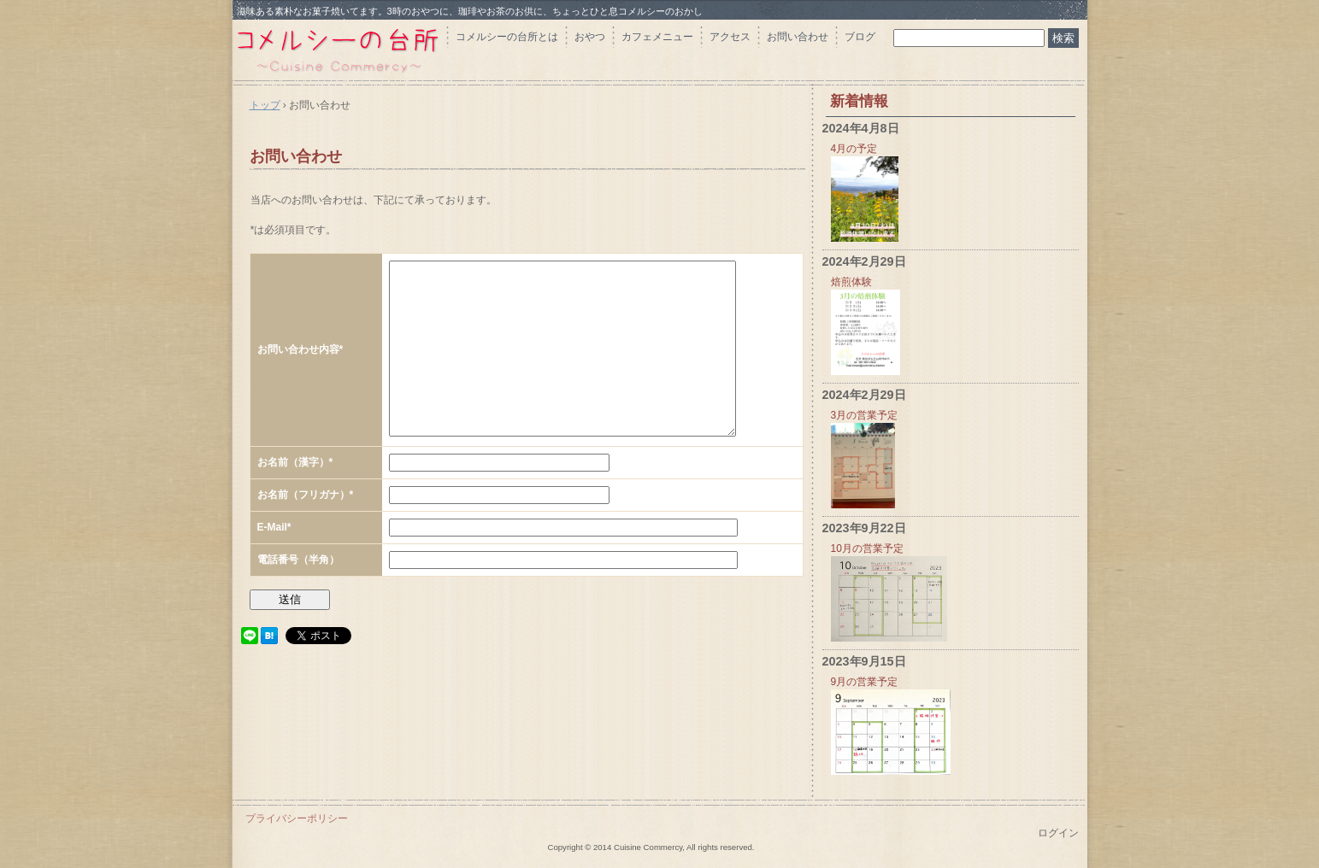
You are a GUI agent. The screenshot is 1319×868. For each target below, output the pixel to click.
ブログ (860, 37)
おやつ (589, 37)
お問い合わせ (797, 37)
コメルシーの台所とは (507, 37)
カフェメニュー (657, 37)
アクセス (730, 37)
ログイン (1058, 833)
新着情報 (859, 101)
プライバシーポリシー (296, 818)
